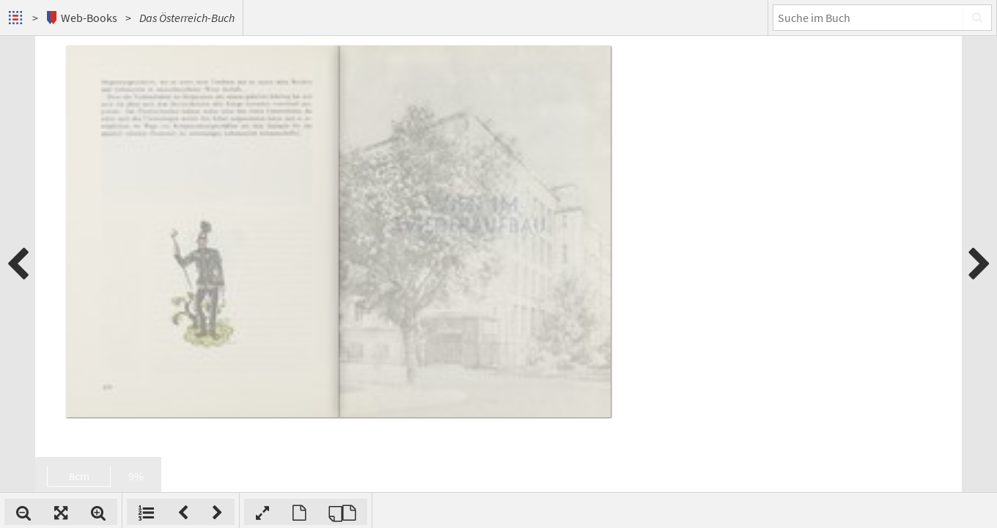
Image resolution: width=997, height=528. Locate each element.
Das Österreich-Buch (187, 17)
